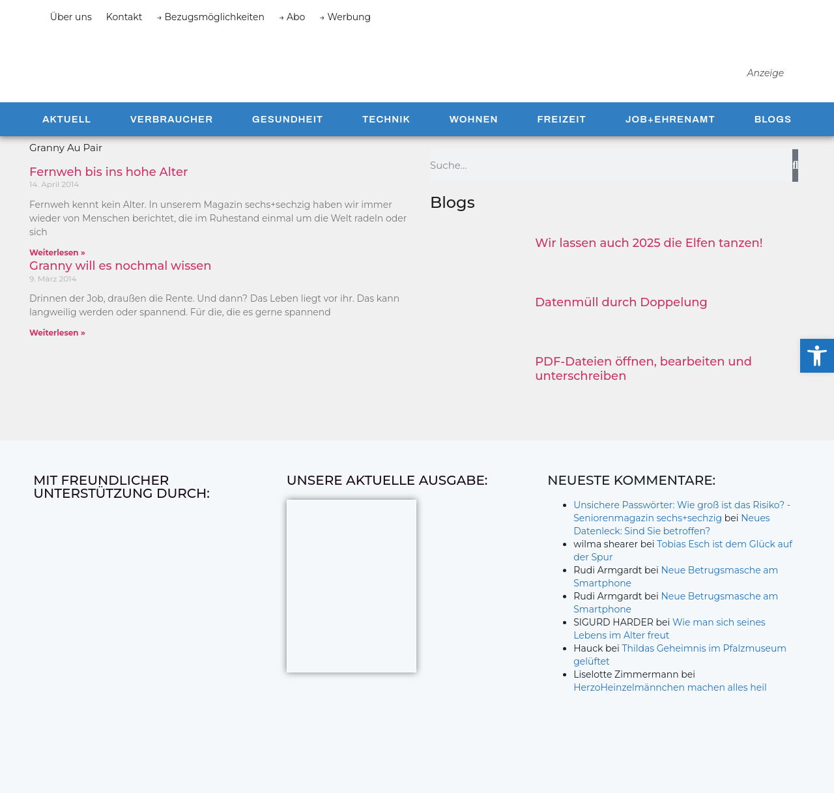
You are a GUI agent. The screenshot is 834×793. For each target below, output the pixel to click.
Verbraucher (171, 142)
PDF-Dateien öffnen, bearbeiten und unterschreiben (643, 391)
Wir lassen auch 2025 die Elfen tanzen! (648, 266)
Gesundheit (287, 142)
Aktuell (66, 142)
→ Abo (292, 17)
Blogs (773, 142)
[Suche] (795, 188)
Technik (386, 142)
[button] (817, 356)
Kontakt (124, 17)
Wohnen (474, 142)
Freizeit (561, 142)
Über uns (71, 17)
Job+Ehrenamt (670, 142)
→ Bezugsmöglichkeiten (210, 17)
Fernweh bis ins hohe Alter (108, 195)
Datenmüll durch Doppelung (621, 325)
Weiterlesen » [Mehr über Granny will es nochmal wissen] (57, 355)
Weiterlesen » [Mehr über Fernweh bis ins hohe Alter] (57, 275)
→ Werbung (345, 17)
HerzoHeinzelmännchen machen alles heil (670, 710)
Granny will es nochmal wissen (120, 288)
